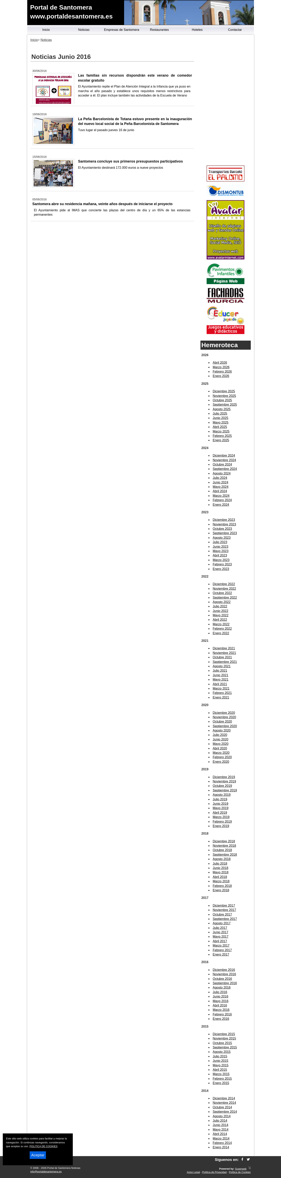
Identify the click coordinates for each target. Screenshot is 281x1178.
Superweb (241, 1168)
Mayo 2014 (220, 1129)
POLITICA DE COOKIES (43, 1146)
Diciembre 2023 (224, 519)
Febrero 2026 (222, 371)
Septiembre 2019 (225, 790)
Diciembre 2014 (224, 1098)
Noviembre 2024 (224, 460)
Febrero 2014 (222, 1143)
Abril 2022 (220, 619)
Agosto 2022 (222, 602)
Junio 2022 (220, 611)
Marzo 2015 (221, 1074)
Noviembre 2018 (224, 845)
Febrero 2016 (222, 1014)
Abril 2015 (220, 1069)
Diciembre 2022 (224, 584)
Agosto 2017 (222, 923)
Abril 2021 (220, 684)
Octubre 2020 (222, 721)
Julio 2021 (220, 670)
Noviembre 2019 (224, 781)
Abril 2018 (220, 877)
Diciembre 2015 (224, 1034)
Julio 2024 (220, 477)
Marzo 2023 (221, 560)
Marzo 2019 (221, 817)
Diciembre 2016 (224, 969)
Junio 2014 (220, 1125)
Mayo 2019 (220, 808)
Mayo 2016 (220, 1001)
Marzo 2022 (221, 624)
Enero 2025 (221, 440)
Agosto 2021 (222, 666)
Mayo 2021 (220, 679)
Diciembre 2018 (224, 841)
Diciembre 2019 (224, 777)
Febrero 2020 (222, 757)
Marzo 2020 (221, 752)
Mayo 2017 (220, 936)
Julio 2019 (220, 799)
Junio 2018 (220, 868)
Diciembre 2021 (224, 648)
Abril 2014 (220, 1134)
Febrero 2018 (222, 886)
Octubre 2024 (222, 464)
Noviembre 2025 (224, 396)
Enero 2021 (221, 697)
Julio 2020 (220, 735)
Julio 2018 (220, 863)
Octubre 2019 (222, 785)
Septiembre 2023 (225, 533)
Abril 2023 (220, 555)
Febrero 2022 (222, 628)
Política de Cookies (240, 1172)
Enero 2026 (221, 376)
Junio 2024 (220, 482)
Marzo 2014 (221, 1138)
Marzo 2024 (221, 495)
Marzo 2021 (221, 688)
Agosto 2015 (222, 1051)
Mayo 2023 (220, 551)
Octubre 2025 (222, 400)
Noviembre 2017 (224, 910)
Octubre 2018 (222, 850)
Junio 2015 (220, 1060)
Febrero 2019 (222, 821)
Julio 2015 (220, 1056)
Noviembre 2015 (224, 1038)
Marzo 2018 (221, 881)
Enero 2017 (221, 954)
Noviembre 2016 (224, 974)
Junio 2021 (220, 675)
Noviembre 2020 (224, 717)
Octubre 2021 (222, 657)
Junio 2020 (220, 739)
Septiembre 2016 (225, 983)
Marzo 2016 (221, 1009)
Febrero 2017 (222, 950)
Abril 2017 (220, 941)
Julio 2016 (220, 992)
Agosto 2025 (222, 409)
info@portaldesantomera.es (46, 1171)
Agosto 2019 (222, 794)
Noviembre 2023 (224, 524)
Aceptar (37, 1155)
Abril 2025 (220, 427)
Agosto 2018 (222, 859)
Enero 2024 (221, 504)
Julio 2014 (220, 1120)
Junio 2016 (220, 996)
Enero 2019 (221, 826)
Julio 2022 (220, 606)
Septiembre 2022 (225, 597)
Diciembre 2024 (224, 455)
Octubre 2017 (222, 914)
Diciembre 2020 (224, 712)
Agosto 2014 (222, 1116)
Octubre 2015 (222, 1043)
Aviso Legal (193, 1172)
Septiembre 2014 (225, 1111)
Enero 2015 (221, 1083)
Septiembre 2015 (225, 1047)
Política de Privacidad (214, 1172)
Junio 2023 (220, 546)
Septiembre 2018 (225, 854)
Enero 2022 (221, 633)
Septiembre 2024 (225, 469)
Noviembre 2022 (224, 588)
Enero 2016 (221, 1018)
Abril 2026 (220, 362)
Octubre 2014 (222, 1107)
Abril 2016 (220, 1005)
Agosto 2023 (222, 537)
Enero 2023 (221, 569)
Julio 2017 (220, 928)
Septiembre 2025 (225, 404)
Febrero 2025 (222, 435)
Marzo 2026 (221, 367)
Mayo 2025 (220, 422)
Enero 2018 (221, 890)
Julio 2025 (220, 413)
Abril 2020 (220, 748)
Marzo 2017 (221, 945)
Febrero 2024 (222, 500)
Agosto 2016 (222, 987)
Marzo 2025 (221, 431)
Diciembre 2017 (224, 905)
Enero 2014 (221, 1147)
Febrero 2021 (222, 693)
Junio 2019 (220, 803)
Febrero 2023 (222, 564)
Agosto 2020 (222, 730)
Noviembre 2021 (224, 653)
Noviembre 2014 (224, 1102)
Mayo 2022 (220, 615)
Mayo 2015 (220, 1065)
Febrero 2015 (222, 1078)
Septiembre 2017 (225, 919)
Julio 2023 (220, 542)
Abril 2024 (220, 491)
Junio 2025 (220, 418)
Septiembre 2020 (225, 726)
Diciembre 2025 (224, 391)
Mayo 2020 (220, 743)
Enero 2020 (221, 761)
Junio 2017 (220, 932)
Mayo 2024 (220, 486)
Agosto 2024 (222, 473)
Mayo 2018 (220, 872)
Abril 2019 (220, 812)
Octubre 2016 (222, 978)
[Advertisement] (225, 100)
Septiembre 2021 (225, 662)
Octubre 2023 (222, 528)
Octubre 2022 (222, 593)
